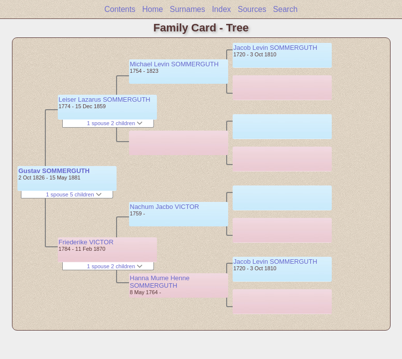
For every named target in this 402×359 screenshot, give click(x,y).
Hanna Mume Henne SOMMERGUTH (160, 281)
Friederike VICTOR (86, 242)
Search (285, 9)
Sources (252, 9)
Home (152, 9)
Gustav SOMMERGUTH (54, 171)
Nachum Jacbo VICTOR (164, 206)
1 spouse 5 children (74, 194)
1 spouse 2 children (115, 123)
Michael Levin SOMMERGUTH (174, 64)
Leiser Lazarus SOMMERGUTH (104, 99)
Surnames (187, 9)
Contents (119, 9)
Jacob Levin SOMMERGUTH (275, 47)
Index (221, 9)
